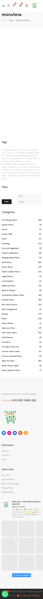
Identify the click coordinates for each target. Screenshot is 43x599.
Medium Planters (8, 290)
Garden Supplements (10, 253)
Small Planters (7, 337)
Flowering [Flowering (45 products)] (10, 155)
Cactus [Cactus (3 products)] (10, 153)
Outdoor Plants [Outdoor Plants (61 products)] (25, 161)
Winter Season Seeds (10, 366)
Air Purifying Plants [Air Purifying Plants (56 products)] (30, 150)
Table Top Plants (8, 361)
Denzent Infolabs (31, 595)
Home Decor (7, 262)
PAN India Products (9, 304)
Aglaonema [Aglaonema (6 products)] (16, 150)
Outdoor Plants (8, 300)
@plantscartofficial (19, 507)
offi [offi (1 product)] (17, 161)
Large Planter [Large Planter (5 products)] (18, 158)
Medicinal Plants (8, 286)
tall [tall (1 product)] (29, 173)
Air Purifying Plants (9, 220)
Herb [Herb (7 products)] (34, 155)
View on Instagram (21, 575)
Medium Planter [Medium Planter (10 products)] (8, 161)
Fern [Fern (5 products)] (3, 155)
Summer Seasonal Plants (11, 356)
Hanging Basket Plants (11, 258)
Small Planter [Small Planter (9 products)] (7, 170)
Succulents (6, 342)
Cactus (4, 229)
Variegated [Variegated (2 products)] (12, 175)
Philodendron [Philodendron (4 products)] (7, 164)
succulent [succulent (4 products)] (28, 170)
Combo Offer (7, 234)
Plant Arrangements (9, 309)
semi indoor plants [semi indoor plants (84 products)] (31, 167)
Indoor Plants (7, 267)
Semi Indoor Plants (9, 333)
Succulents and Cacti (10, 347)
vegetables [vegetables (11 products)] (21, 175)
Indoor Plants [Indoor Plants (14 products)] (7, 158)
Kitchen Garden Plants (11, 272)
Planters (5, 314)
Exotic (4, 239)
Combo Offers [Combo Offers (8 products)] (19, 153)
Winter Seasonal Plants (11, 370)
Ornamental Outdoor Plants (13, 295)
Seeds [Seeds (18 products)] (21, 167)
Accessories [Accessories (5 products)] (6, 150)
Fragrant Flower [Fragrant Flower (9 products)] (21, 155)
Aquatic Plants (7, 225)
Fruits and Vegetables (10, 248)
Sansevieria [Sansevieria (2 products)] (13, 167)
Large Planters (7, 276)
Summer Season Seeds (11, 351)
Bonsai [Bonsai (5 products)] (4, 153)
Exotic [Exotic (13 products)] (37, 153)
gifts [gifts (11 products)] (29, 155)
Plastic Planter (7, 323)
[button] (5, 594)
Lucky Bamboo (8, 281)
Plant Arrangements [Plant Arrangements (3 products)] (21, 164)
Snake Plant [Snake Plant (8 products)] (18, 170)
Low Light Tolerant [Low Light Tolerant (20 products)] (32, 158)
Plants (4, 319)
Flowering (6, 243)
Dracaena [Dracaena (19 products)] (30, 153)
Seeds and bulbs (8, 328)
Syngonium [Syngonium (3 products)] (14, 173)
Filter (7, 202)
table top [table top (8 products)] (23, 173)
